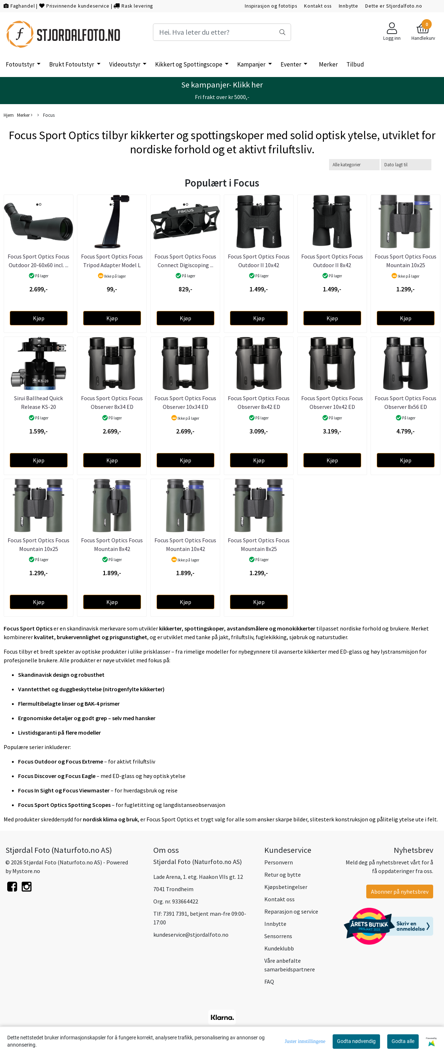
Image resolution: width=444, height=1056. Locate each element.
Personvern (278, 862)
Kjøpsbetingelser (285, 886)
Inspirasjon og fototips (271, 6)
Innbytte (348, 6)
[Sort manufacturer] (354, 164)
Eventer (291, 64)
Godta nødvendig (356, 1041)
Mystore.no (26, 871)
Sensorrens (278, 936)
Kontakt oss (317, 6)
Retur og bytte (282, 874)
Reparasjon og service (291, 911)
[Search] (222, 32)
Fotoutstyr (20, 64)
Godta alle (403, 1041)
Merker (328, 64)
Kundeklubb (279, 948)
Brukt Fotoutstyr (72, 64)
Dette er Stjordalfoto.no (393, 6)
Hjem (9, 115)
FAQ (269, 981)
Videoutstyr (125, 64)
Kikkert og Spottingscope (189, 64)
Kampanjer (251, 64)
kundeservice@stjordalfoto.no (191, 934)
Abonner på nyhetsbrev (399, 891)
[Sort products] (406, 164)
